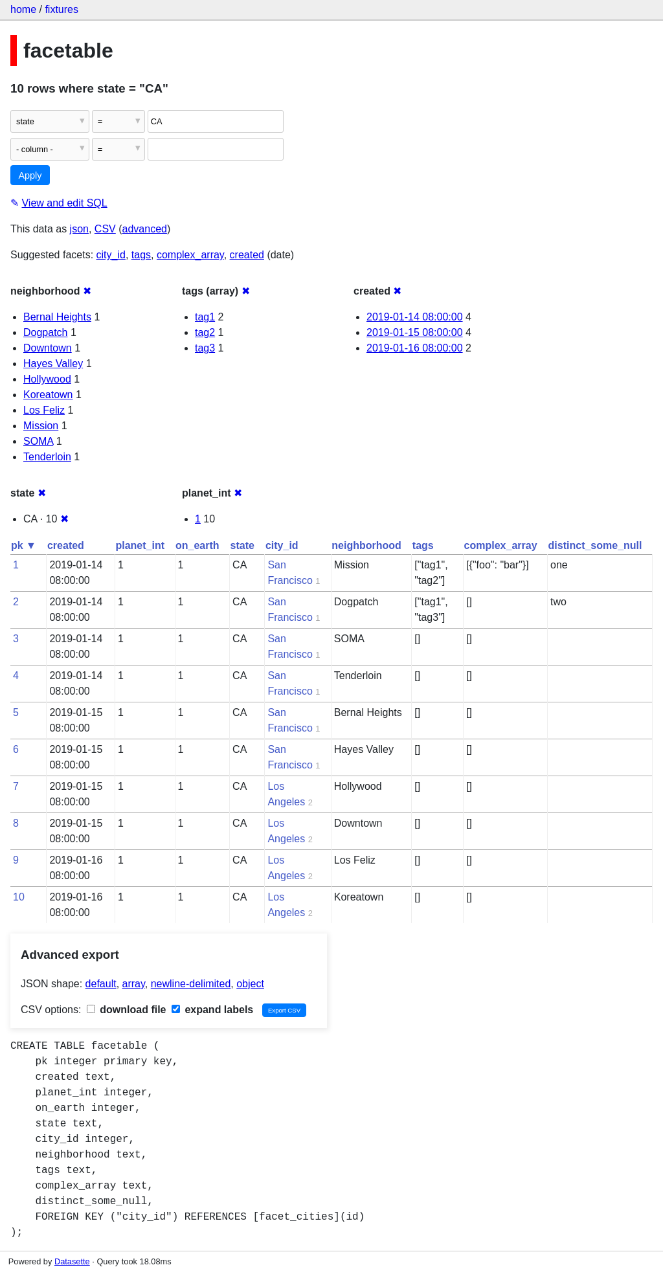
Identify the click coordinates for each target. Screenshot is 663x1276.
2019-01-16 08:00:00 (414, 347)
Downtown (47, 347)
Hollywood (47, 379)
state (242, 545)
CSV (105, 228)
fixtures (61, 9)
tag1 (205, 316)
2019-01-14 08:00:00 (414, 316)
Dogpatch (45, 332)
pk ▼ (23, 545)
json (79, 228)
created (247, 254)
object (250, 983)
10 (19, 896)
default (101, 983)
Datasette (72, 1261)
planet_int (139, 545)
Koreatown (48, 394)
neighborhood (366, 545)
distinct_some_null (595, 545)
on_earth (197, 545)
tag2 (205, 332)
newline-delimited (191, 983)
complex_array (190, 254)
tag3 (205, 347)
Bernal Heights (57, 316)
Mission (40, 425)
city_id (111, 254)
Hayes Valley (53, 363)
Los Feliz (44, 410)
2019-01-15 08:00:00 (414, 332)
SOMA (38, 441)
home (23, 9)
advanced (144, 228)
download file (126, 1009)
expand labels (212, 1009)
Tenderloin (47, 456)
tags (141, 254)
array (133, 983)
